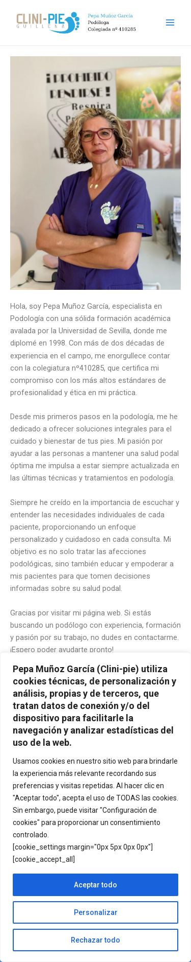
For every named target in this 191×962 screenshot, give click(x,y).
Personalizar (96, 912)
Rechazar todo (95, 940)
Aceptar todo (95, 885)
